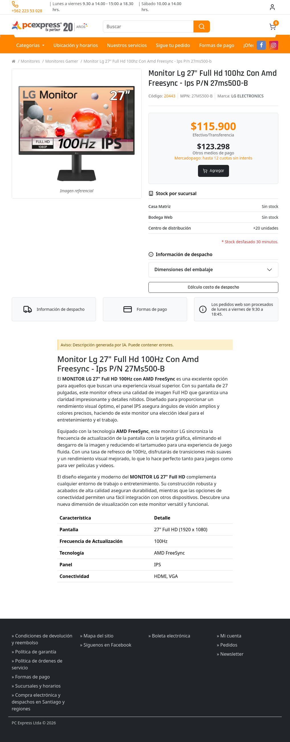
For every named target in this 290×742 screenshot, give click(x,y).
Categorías (28, 45)
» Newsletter (230, 654)
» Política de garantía (34, 652)
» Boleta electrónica (169, 636)
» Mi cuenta (229, 636)
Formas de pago (216, 45)
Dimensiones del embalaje (183, 269)
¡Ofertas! (252, 45)
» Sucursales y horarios (36, 686)
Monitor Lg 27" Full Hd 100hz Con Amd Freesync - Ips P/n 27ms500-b (147, 61)
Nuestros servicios (127, 45)
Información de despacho (61, 309)
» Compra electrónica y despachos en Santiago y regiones (38, 702)
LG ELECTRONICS (247, 96)
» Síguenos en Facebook (105, 645)
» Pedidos (227, 645)
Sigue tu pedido (173, 45)
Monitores (30, 61)
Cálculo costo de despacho (213, 287)
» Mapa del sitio (96, 636)
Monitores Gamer (61, 61)
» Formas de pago (31, 677)
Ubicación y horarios (76, 45)
